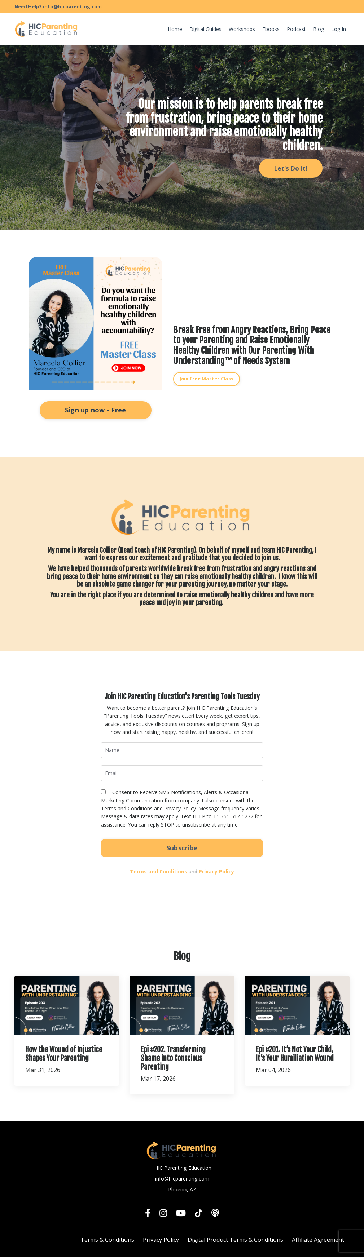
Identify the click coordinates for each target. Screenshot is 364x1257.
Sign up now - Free (95, 410)
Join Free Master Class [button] (207, 379)
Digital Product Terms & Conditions (235, 1240)
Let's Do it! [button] (290, 168)
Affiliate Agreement (318, 1240)
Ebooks (271, 29)
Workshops (242, 29)
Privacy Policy (216, 871)
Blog (318, 29)
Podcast (296, 29)
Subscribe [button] (182, 847)
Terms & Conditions (107, 1240)
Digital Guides (205, 29)
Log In (338, 29)
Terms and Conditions (158, 871)
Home (175, 29)
